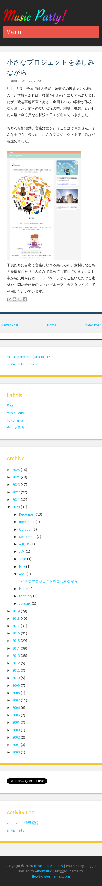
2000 (16, 752)
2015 (16, 641)
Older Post (93, 325)
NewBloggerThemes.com (51, 876)
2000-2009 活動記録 (23, 823)
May (22, 567)
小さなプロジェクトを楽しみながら (49, 581)
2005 (16, 715)
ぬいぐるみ (15, 428)
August (24, 544)
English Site (15, 830)
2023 (16, 485)
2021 (16, 500)
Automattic (43, 871)
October (26, 529)
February (26, 596)
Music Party (15, 413)
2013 (16, 656)
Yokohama (15, 420)
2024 (16, 477)
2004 (16, 722)
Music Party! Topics (48, 866)
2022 (16, 492)
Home (51, 325)
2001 (16, 745)
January (25, 603)
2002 (16, 737)
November (27, 522)
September (28, 537)
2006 (16, 708)
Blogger (91, 866)
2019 (16, 611)
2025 (16, 470)
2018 (16, 618)
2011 (16, 670)
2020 (16, 507)
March (24, 589)
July (22, 551)
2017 (16, 626)
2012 (16, 663)
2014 (16, 648)
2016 (16, 633)
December (27, 514)
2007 (16, 700)
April (23, 574)
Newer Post (9, 325)
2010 (16, 678)
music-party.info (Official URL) (30, 357)
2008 (16, 693)
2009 (16, 685)
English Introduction (22, 364)
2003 (16, 730)
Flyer (10, 405)
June (23, 559)
